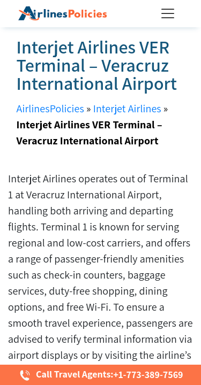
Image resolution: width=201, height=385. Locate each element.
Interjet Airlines (127, 109)
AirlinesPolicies (50, 109)
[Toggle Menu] (169, 14)
